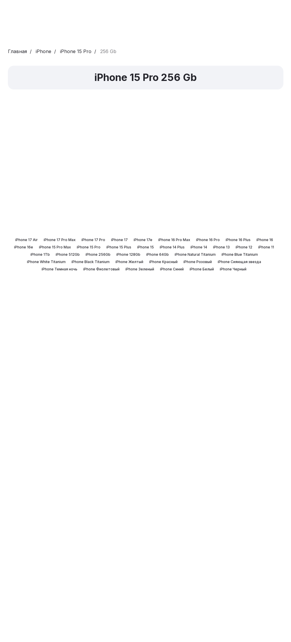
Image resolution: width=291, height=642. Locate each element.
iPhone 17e (143, 240)
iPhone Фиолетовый (101, 269)
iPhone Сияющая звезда (239, 262)
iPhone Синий (172, 269)
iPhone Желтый (129, 262)
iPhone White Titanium (46, 262)
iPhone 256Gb (98, 254)
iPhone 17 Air (26, 240)
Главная (17, 51)
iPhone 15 (145, 247)
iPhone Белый (202, 269)
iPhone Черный (233, 269)
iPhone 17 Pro (93, 240)
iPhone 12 (244, 247)
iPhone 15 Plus (118, 247)
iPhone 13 (221, 247)
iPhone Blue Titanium (240, 254)
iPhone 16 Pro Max (174, 240)
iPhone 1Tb (40, 254)
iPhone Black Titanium (91, 262)
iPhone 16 (264, 240)
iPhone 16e (23, 247)
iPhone (43, 51)
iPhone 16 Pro (208, 240)
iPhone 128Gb (128, 254)
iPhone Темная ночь (59, 269)
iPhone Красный (163, 262)
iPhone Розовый (197, 262)
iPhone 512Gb (68, 254)
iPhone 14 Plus (172, 247)
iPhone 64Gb (157, 254)
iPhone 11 (266, 247)
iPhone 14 (198, 247)
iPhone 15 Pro (75, 51)
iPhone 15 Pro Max (55, 247)
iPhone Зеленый (139, 269)
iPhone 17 (119, 240)
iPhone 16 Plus (238, 240)
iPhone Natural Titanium (195, 254)
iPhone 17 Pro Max (60, 240)
